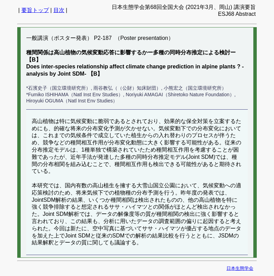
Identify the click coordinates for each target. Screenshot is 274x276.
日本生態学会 (239, 268)
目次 (58, 10)
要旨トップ (35, 10)
